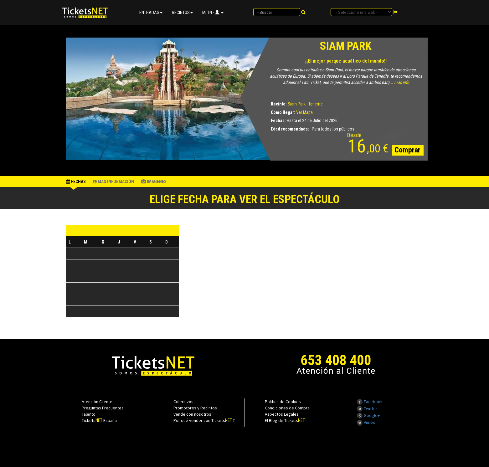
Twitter (367, 408)
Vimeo (366, 422)
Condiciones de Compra (287, 408)
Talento (88, 414)
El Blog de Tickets (285, 420)
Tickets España (99, 420)
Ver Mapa (304, 112)
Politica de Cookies (283, 401)
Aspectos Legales (282, 414)
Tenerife (315, 103)
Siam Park (297, 103)
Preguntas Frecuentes (103, 408)
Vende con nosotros (192, 414)
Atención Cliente (97, 401)
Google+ (368, 415)
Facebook (370, 401)
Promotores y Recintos (195, 408)
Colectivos (183, 401)
